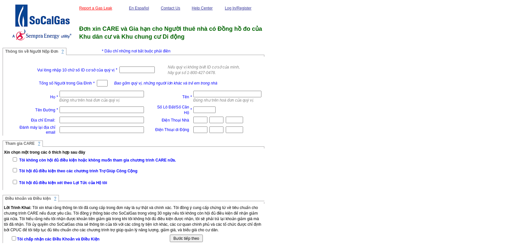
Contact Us (170, 8)
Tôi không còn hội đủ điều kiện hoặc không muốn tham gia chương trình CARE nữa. (97, 160)
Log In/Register (238, 8)
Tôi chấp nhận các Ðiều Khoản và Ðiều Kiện (58, 239)
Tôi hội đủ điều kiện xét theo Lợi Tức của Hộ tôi (62, 183)
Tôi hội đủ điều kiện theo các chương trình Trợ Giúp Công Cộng (77, 171)
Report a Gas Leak (95, 8)
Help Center (202, 8)
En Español (139, 8)
